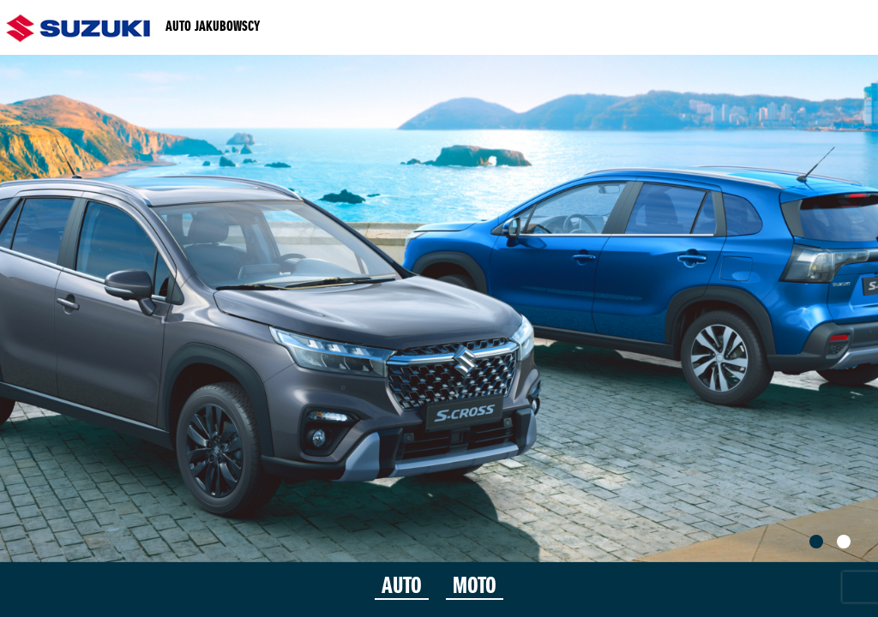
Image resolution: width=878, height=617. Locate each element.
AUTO (402, 587)
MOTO (474, 587)
